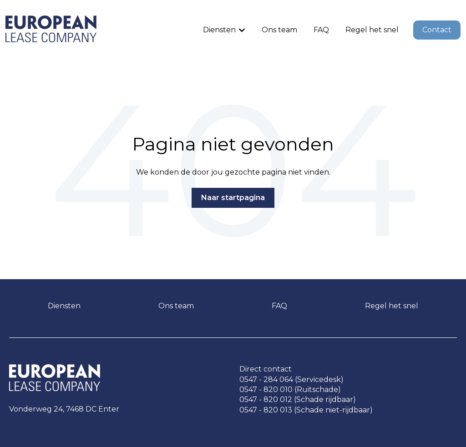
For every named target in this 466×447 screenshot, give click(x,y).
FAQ (321, 29)
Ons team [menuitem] (176, 305)
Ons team (279, 29)
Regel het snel (372, 29)
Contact (436, 29)
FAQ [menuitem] (279, 305)
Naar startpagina (233, 197)
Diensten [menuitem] (64, 305)
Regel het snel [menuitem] (391, 305)
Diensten (219, 29)
